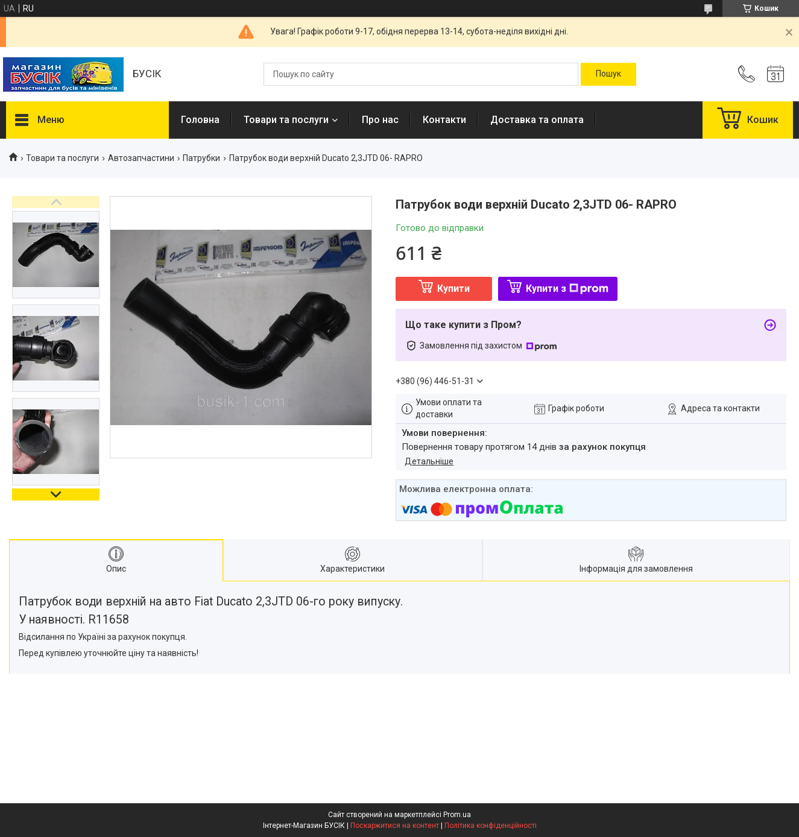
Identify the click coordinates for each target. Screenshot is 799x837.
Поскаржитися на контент (394, 825)
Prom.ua (457, 814)
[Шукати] (608, 74)
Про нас (380, 119)
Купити (453, 288)
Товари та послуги (286, 119)
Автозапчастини (141, 158)
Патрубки (201, 158)
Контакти (444, 119)
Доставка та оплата (537, 119)
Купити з (567, 288)
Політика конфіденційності (490, 825)
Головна (200, 119)
